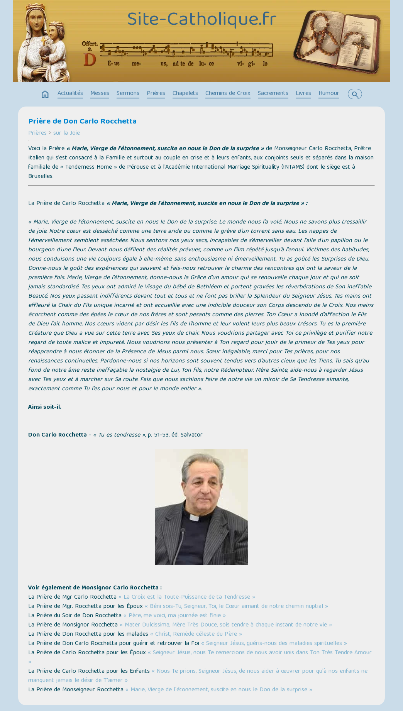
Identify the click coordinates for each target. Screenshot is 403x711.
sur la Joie (66, 133)
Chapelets (185, 93)
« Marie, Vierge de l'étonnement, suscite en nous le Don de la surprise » (218, 690)
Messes (99, 93)
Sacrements (273, 93)
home (45, 95)
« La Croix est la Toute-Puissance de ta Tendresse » (187, 597)
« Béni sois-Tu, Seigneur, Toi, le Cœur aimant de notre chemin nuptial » (236, 606)
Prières (156, 93)
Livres (303, 93)
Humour (328, 93)
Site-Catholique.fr (201, 20)
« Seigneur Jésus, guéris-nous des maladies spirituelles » (274, 643)
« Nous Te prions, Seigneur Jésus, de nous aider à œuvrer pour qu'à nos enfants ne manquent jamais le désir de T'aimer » (197, 676)
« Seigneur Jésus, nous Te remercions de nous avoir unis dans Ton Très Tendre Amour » (200, 658)
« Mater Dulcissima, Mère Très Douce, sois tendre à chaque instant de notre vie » (226, 625)
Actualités (70, 93)
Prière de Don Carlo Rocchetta (82, 122)
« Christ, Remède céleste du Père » (196, 634)
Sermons (128, 93)
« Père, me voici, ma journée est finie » (175, 616)
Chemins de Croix (228, 93)
